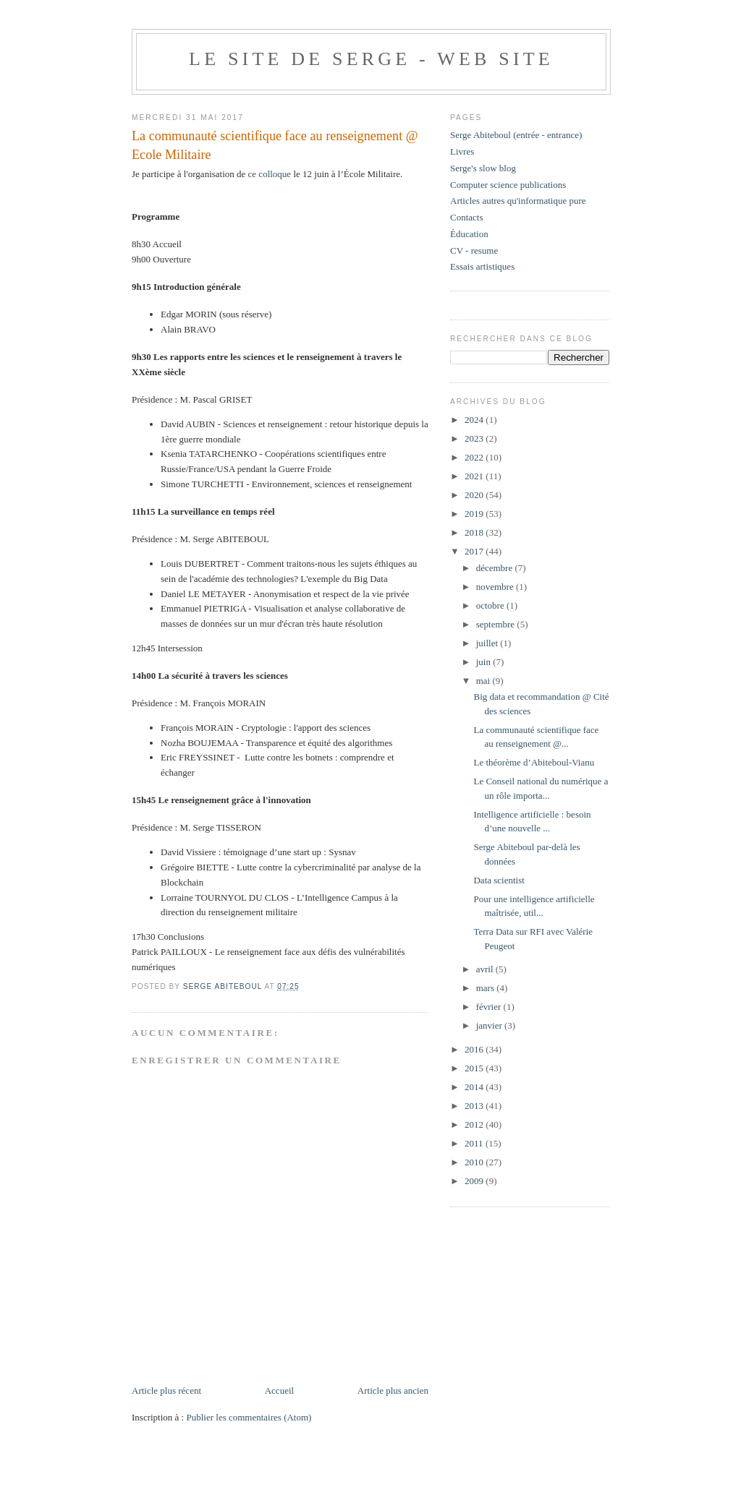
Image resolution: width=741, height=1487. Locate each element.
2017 (475, 551)
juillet (488, 643)
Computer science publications (508, 184)
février (490, 1006)
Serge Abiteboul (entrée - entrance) (516, 134)
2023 (475, 438)
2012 (475, 1124)
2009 (475, 1180)
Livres (462, 151)
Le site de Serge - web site (371, 58)
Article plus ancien (392, 1390)
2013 (475, 1105)
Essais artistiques (482, 266)
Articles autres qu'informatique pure (518, 200)
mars (486, 987)
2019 (475, 513)
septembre (496, 624)
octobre (491, 605)
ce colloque (270, 173)
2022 (475, 457)
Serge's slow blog (483, 168)
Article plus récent (166, 1390)
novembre (496, 586)
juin (484, 661)
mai (484, 680)
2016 (475, 1049)
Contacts (466, 217)
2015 (475, 1068)
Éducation (469, 233)
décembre (495, 567)
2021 (475, 476)
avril (486, 969)
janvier (490, 1025)
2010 (475, 1162)
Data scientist (498, 880)
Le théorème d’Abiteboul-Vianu (533, 762)
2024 (475, 419)
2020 (475, 494)
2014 (475, 1086)
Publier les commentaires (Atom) (248, 1417)
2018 (475, 532)
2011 (475, 1143)
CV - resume (474, 250)
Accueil (279, 1390)
